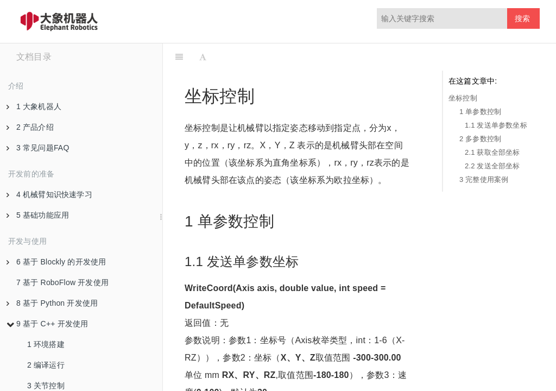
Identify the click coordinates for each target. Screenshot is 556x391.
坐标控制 (462, 98)
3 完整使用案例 (483, 179)
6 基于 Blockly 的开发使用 (56, 261)
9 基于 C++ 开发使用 (48, 323)
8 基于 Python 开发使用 (52, 303)
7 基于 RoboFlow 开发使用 (62, 282)
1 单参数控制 (480, 112)
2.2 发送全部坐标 (492, 166)
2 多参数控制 (480, 139)
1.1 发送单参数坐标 (496, 125)
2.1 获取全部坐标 (492, 152)
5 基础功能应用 (38, 215)
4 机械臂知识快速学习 (49, 194)
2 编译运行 (46, 365)
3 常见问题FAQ (38, 147)
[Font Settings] (202, 57)
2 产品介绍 (30, 127)
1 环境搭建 (46, 344)
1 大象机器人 (34, 106)
